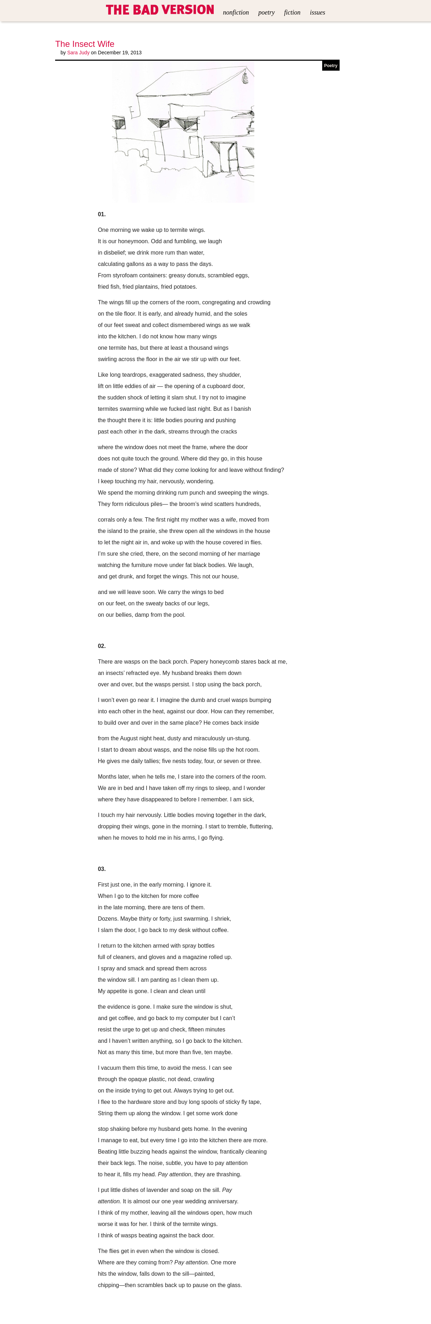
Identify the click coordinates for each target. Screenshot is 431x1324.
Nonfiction (236, 12)
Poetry (267, 12)
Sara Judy (78, 52)
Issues (317, 12)
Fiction (292, 12)
